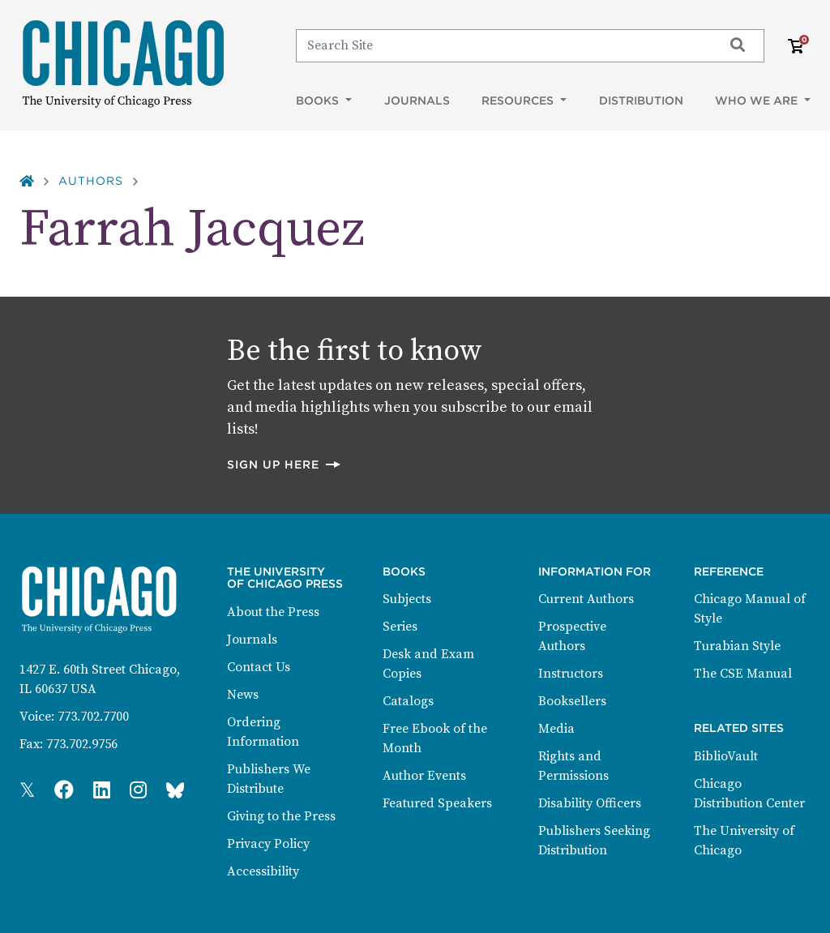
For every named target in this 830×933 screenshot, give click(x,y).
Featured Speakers (437, 803)
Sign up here (284, 464)
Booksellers (572, 701)
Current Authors (586, 599)
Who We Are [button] (758, 100)
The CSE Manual (743, 674)
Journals (417, 100)
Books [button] (319, 100)
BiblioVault (726, 756)
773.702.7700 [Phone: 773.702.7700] (93, 716)
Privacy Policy (268, 844)
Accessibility (263, 871)
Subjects (407, 599)
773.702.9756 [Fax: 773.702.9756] (82, 744)
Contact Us (258, 667)
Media (556, 729)
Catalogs (408, 701)
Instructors (570, 674)
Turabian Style (737, 646)
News (243, 695)
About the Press (273, 612)
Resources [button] (519, 100)
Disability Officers (589, 803)
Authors (90, 180)
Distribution (641, 100)
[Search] (502, 45)
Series (400, 626)
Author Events (424, 776)
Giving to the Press (281, 816)
